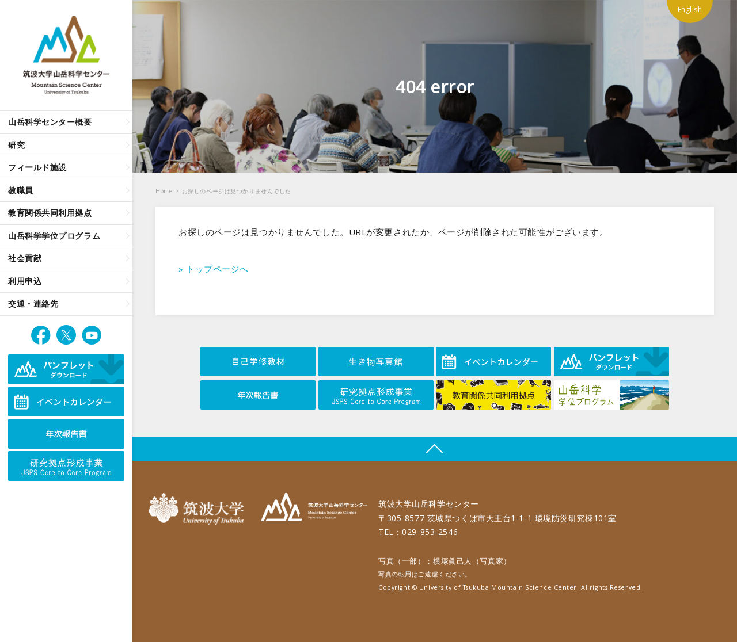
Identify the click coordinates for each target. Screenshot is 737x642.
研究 (16, 144)
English (690, 9)
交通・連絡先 (33, 303)
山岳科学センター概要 (50, 121)
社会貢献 (24, 258)
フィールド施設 (37, 167)
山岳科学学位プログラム (54, 235)
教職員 (20, 190)
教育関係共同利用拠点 (50, 212)
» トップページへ (213, 268)
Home (163, 191)
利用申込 (24, 281)
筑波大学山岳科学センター (314, 509)
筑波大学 (199, 509)
